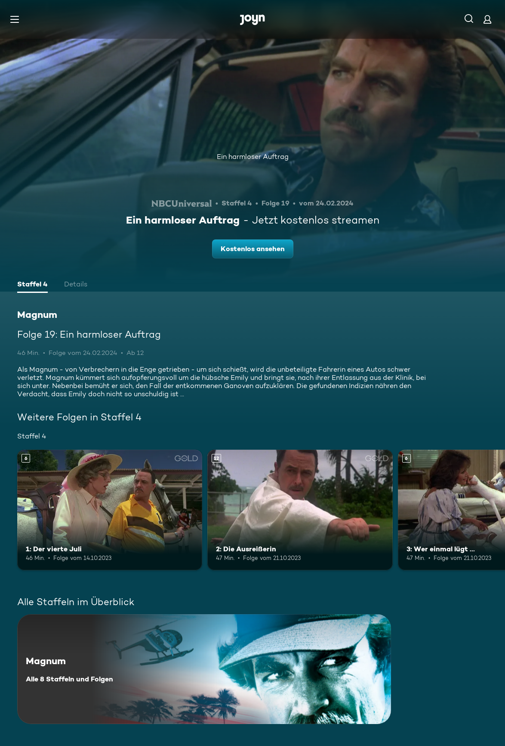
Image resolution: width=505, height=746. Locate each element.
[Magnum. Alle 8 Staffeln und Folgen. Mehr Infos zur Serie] (204, 669)
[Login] (487, 19)
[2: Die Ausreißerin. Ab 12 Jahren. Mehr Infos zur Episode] (299, 510)
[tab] (32, 285)
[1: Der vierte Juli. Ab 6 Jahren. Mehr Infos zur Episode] (109, 510)
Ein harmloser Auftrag (253, 156)
